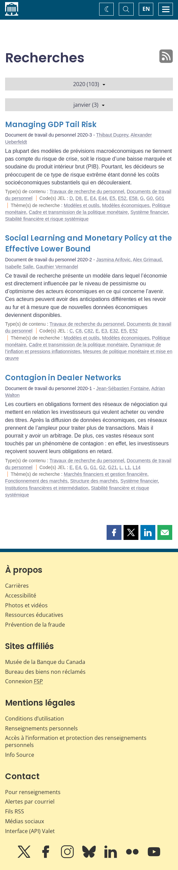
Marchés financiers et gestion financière (106, 474)
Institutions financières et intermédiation (46, 488)
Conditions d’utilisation (34, 718)
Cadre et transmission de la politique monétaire (78, 212)
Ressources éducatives (34, 615)
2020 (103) (89, 84)
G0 (150, 198)
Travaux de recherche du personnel (86, 191)
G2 (102, 467)
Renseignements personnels (41, 728)
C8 (78, 330)
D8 (78, 198)
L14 (136, 467)
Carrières (17, 585)
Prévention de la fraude (35, 624)
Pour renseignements (33, 792)
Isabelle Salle (19, 266)
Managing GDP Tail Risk (50, 124)
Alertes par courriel (29, 801)
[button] (114, 532)
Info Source (19, 754)
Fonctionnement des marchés (36, 481)
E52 (122, 198)
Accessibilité (20, 595)
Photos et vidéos (26, 605)
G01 (159, 198)
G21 (112, 467)
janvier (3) (89, 104)
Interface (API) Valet (30, 831)
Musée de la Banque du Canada (45, 662)
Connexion (24, 681)
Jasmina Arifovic (113, 259)
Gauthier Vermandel (57, 266)
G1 (93, 467)
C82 (88, 330)
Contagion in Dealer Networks (63, 377)
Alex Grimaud (147, 259)
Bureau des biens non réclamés (45, 671)
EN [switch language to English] (146, 9)
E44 (102, 198)
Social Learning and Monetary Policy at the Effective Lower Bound (88, 243)
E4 (93, 198)
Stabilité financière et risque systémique (47, 219)
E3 (104, 330)
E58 (133, 198)
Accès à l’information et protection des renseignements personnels (76, 741)
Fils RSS (14, 811)
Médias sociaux (24, 821)
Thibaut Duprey (112, 135)
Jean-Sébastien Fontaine (122, 388)
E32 (114, 330)
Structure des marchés (94, 481)
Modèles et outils (81, 205)
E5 (112, 198)
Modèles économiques (125, 205)
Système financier (149, 212)
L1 (127, 467)
